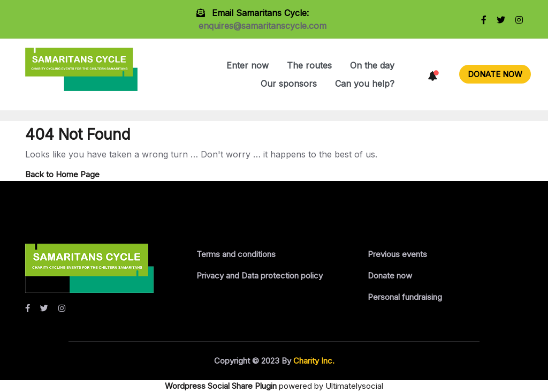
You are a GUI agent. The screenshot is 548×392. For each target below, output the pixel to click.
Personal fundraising (405, 297)
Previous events (397, 254)
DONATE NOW (495, 74)
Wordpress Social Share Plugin (222, 386)
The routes (309, 65)
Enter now (247, 65)
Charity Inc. (312, 361)
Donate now (390, 275)
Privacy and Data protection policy (259, 275)
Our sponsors (289, 83)
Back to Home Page (62, 174)
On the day (372, 65)
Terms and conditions (236, 254)
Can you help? (364, 83)
